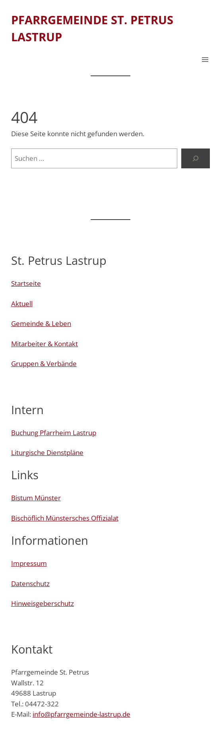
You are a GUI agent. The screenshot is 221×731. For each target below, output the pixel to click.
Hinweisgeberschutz (42, 603)
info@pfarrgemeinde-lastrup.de (81, 714)
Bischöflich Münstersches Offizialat (64, 518)
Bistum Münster (36, 497)
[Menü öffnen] (205, 59)
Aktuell (22, 303)
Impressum (29, 563)
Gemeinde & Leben (41, 323)
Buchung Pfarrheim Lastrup (53, 432)
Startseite (26, 283)
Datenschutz (30, 583)
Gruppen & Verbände (44, 363)
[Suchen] (195, 158)
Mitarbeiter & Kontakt (44, 343)
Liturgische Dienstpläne (47, 452)
